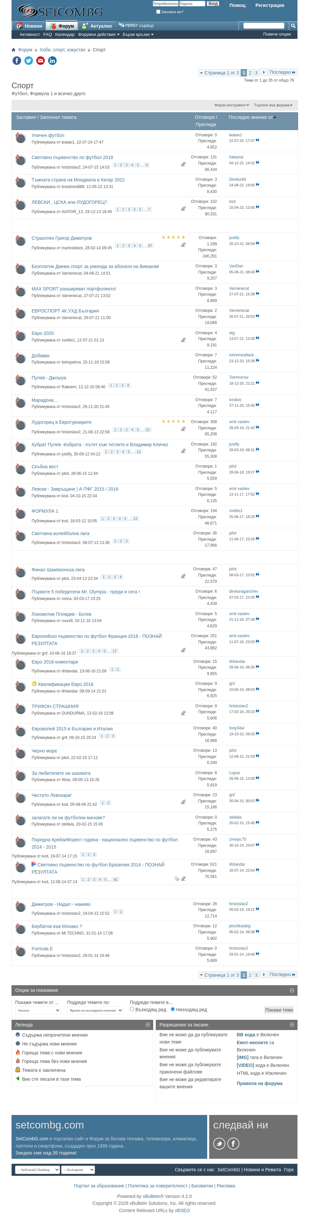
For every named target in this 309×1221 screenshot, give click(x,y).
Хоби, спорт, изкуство (63, 49)
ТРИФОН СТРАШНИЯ (55, 706)
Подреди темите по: (88, 1002)
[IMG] (243, 1057)
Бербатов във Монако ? (57, 926)
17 (115, 651)
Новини (28, 26)
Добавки (40, 355)
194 (213, 510)
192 (213, 444)
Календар (65, 34)
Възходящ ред (148, 1009)
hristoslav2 (71, 167)
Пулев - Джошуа (49, 377)
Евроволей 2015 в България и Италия (72, 728)
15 (214, 661)
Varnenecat (72, 273)
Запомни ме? (170, 12)
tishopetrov (71, 362)
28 (214, 904)
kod (65, 496)
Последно (283, 72)
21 (148, 430)
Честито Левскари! (51, 795)
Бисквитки (202, 1185)
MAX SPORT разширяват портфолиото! (74, 288)
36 (214, 533)
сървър (136, 25)
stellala (68, 824)
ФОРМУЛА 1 (45, 511)
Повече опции (277, 34)
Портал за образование (99, 1185)
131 (213, 157)
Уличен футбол (48, 135)
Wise (66, 779)
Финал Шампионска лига (58, 569)
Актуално (96, 26)
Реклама (226, 1185)
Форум (61, 26)
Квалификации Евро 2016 (66, 684)
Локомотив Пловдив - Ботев (61, 614)
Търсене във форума (272, 105)
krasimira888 (73, 186)
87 (150, 246)
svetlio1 (68, 340)
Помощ (237, 5)
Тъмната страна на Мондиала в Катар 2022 (78, 179)
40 (214, 728)
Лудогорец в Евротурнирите (62, 422)
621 (213, 864)
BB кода (246, 1034)
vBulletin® (153, 1196)
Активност (30, 34)
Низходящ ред (189, 1009)
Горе (289, 1169)
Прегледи (206, 124)
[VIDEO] (245, 1065)
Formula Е (42, 948)
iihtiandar (69, 671)
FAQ (47, 34)
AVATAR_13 (72, 211)
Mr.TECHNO (73, 933)
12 (214, 926)
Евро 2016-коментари (55, 662)
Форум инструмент (230, 105)
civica (66, 598)
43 (214, 839)
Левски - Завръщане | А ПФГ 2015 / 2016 (75, 489)
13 (139, 452)
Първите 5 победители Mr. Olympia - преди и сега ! (86, 591)
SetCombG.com (31, 1138)
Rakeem (69, 387)
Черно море (44, 750)
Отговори (205, 117)
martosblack (72, 247)
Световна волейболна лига (61, 533)
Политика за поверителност (158, 1185)
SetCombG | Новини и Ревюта (249, 1169)
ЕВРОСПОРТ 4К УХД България (65, 310)
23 (214, 795)
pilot (65, 473)
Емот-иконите (252, 1042)
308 (213, 422)
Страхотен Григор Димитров (62, 238)
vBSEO (182, 1210)
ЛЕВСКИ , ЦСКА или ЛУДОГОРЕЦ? (69, 202)
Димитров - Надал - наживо (61, 904)
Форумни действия (96, 34)
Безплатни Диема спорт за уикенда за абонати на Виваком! (95, 266)
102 (213, 201)
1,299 (212, 244)
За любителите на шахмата (61, 773)
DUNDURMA (73, 713)
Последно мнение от (253, 117)
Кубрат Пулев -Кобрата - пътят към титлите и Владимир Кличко (100, 444)
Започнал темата (58, 117)
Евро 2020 (43, 333)
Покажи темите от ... (37, 1002)
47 (214, 569)
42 (115, 880)
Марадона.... (45, 400)
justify (66, 454)
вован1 (68, 142)
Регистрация (269, 5)
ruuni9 (67, 620)
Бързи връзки (136, 34)
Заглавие (26, 117)
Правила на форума (260, 1083)
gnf (44, 653)
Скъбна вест (45, 466)
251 (213, 636)
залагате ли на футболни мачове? (68, 817)
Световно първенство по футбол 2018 (72, 157)
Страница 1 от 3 (222, 72)
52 (214, 377)
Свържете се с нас (194, 1169)
